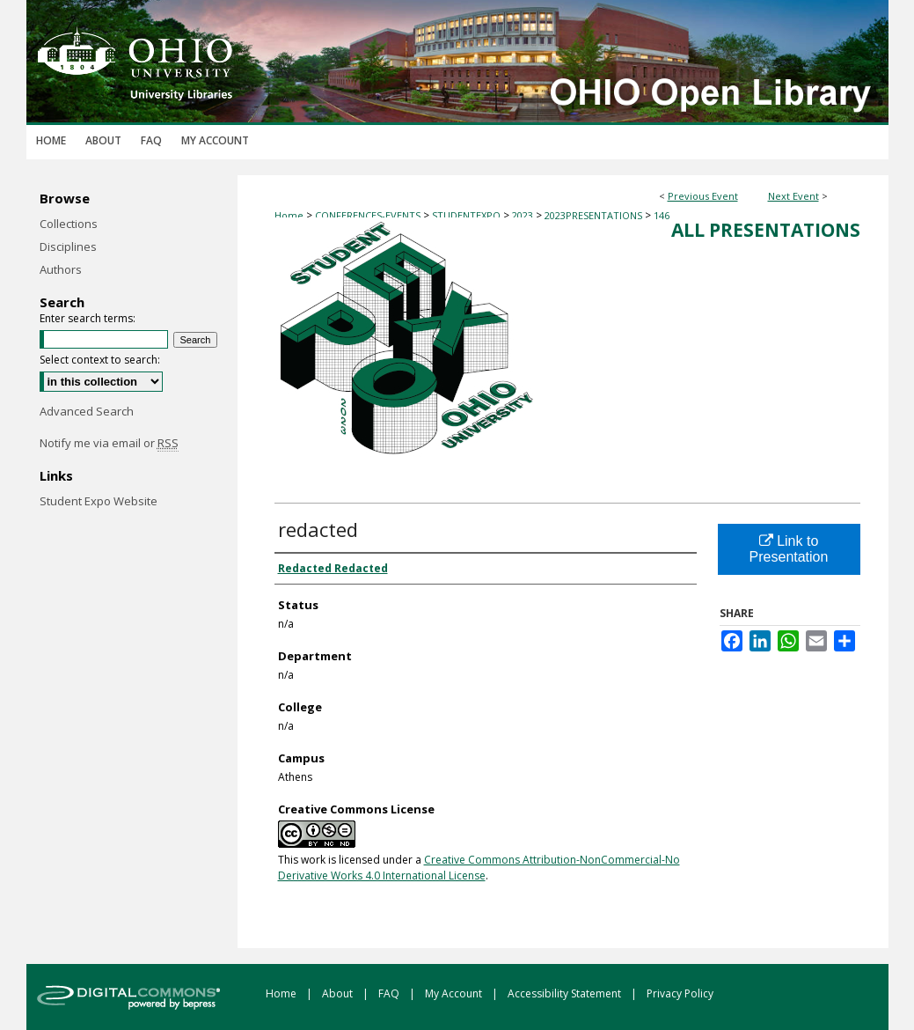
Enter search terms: (87, 318)
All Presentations (765, 229)
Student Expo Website (98, 501)
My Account (455, 993)
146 (661, 215)
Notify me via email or (109, 443)
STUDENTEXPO (467, 215)
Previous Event (703, 195)
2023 (524, 215)
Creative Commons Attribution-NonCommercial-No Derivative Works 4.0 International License (479, 867)
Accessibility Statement (566, 993)
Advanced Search (87, 411)
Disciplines (68, 246)
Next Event (793, 195)
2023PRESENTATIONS (595, 215)
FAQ (390, 993)
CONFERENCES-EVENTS (369, 215)
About (338, 993)
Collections (69, 224)
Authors (61, 269)
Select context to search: (100, 359)
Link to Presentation (789, 548)
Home (288, 215)
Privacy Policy (680, 993)
